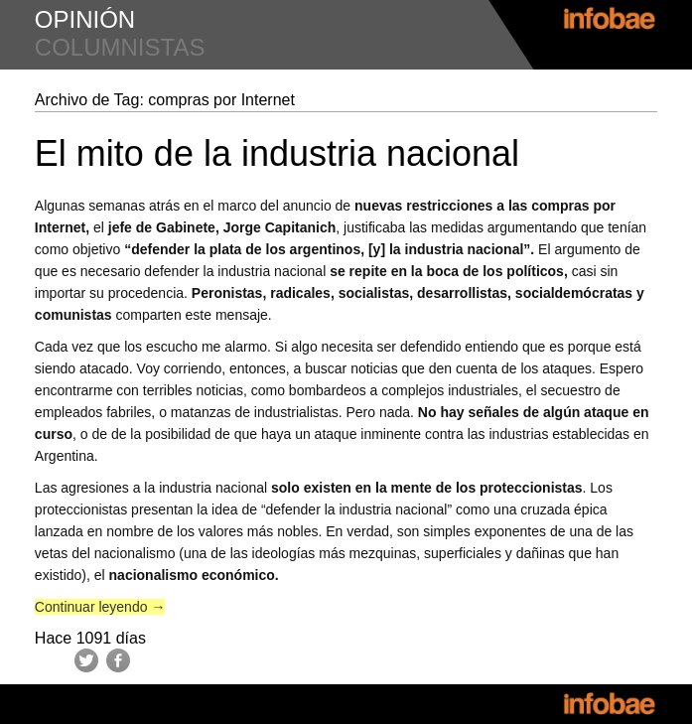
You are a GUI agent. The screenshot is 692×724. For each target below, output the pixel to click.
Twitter (86, 660)
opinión (85, 19)
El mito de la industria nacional (277, 153)
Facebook (118, 660)
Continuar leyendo (100, 607)
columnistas (120, 47)
